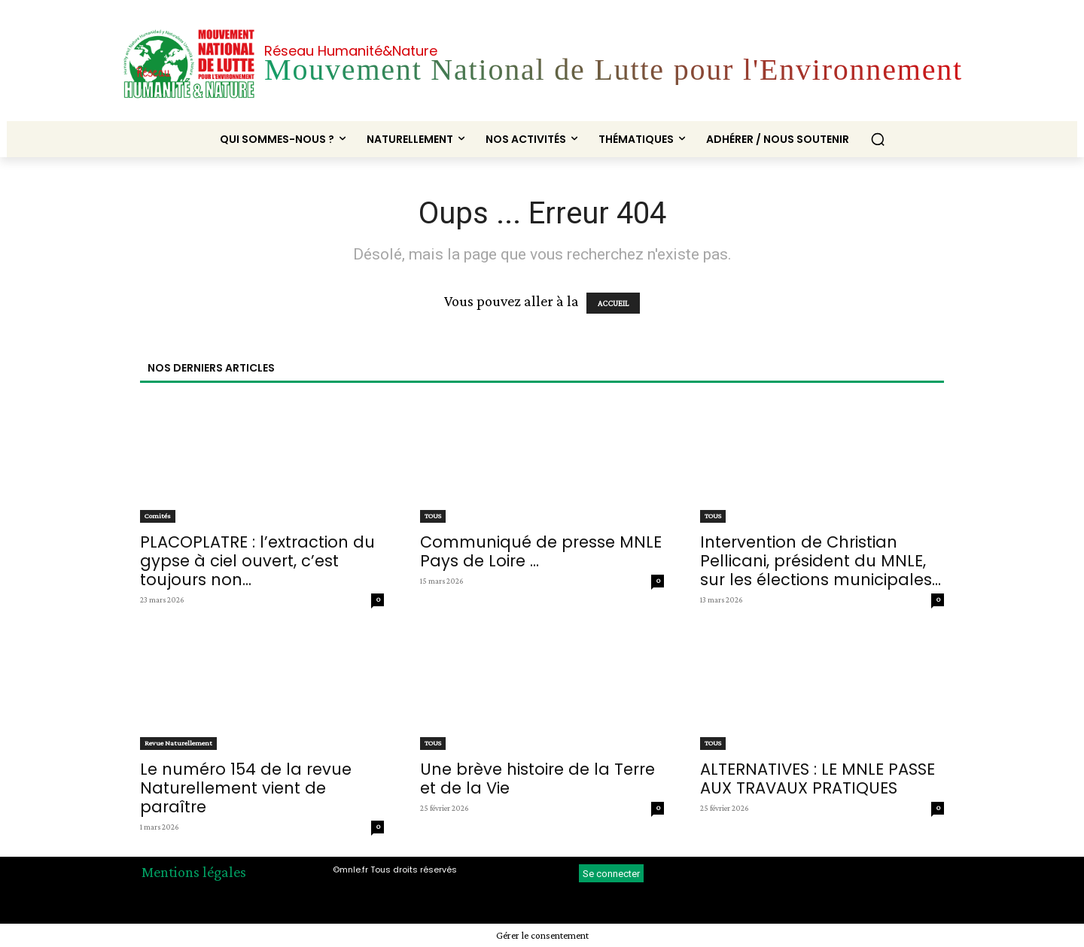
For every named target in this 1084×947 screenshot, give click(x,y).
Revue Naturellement (178, 743)
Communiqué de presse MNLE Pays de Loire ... (541, 551)
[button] (878, 139)
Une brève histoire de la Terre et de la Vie (537, 778)
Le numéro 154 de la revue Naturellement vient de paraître (246, 788)
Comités (158, 515)
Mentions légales (194, 872)
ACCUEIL (613, 303)
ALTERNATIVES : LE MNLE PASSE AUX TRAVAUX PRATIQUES (817, 778)
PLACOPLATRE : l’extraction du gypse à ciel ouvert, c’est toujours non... (257, 560)
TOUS (433, 515)
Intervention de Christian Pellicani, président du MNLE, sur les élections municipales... (820, 560)
